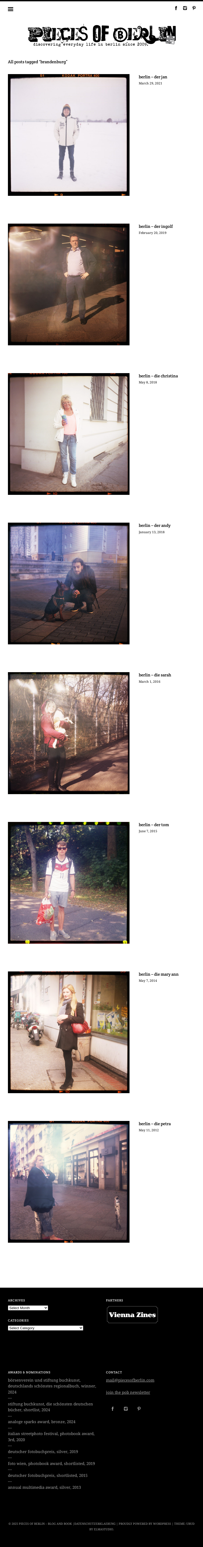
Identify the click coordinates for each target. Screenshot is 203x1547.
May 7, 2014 (148, 981)
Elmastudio (103, 1529)
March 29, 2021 (150, 83)
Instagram (182, 8)
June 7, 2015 (148, 831)
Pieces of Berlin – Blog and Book (45, 1524)
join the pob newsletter (128, 1392)
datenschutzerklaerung (95, 1524)
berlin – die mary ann (159, 974)
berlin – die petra (155, 1124)
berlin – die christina (158, 376)
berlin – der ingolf (156, 226)
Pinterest (191, 8)
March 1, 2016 (149, 682)
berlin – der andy (154, 525)
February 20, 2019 (153, 233)
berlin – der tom (154, 824)
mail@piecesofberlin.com (130, 1380)
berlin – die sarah (155, 675)
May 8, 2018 (148, 382)
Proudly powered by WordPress (145, 1524)
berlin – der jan (153, 77)
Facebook (173, 8)
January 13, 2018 (152, 532)
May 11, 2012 (149, 1130)
